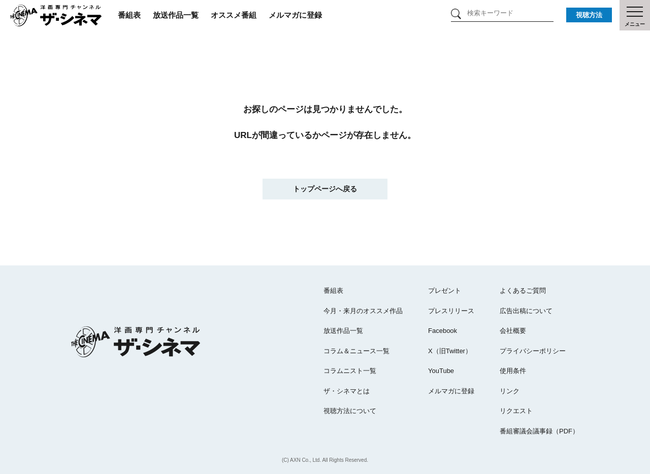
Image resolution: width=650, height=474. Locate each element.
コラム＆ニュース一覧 (356, 351)
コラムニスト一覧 (349, 371)
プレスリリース (451, 311)
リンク (509, 391)
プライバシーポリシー (533, 351)
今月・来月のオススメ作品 (363, 311)
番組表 (129, 15)
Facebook (442, 330)
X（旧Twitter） (450, 351)
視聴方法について (349, 411)
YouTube (441, 371)
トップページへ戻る (325, 189)
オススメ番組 (233, 15)
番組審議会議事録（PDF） (539, 431)
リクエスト (516, 411)
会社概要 (513, 330)
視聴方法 (589, 15)
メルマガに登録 (295, 15)
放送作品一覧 (176, 15)
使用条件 (513, 371)
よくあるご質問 (523, 290)
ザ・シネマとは (346, 391)
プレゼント (444, 290)
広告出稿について (526, 311)
